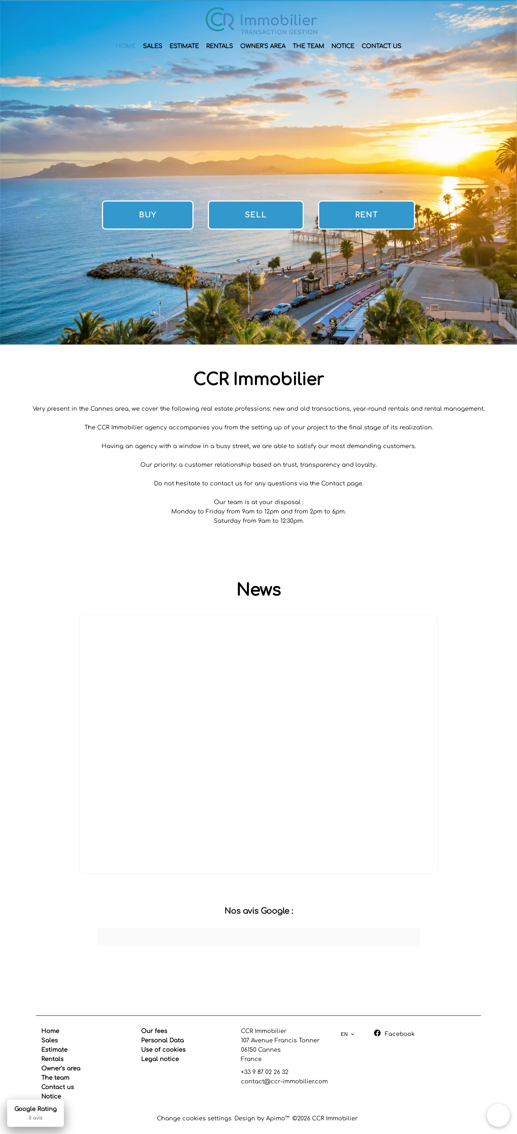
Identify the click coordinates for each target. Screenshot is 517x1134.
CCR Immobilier (264, 1031)
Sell (256, 215)
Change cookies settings (194, 1118)
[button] (97, 952)
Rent (366, 215)
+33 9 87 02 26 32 (264, 1072)
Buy (148, 215)
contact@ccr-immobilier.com (284, 1081)
